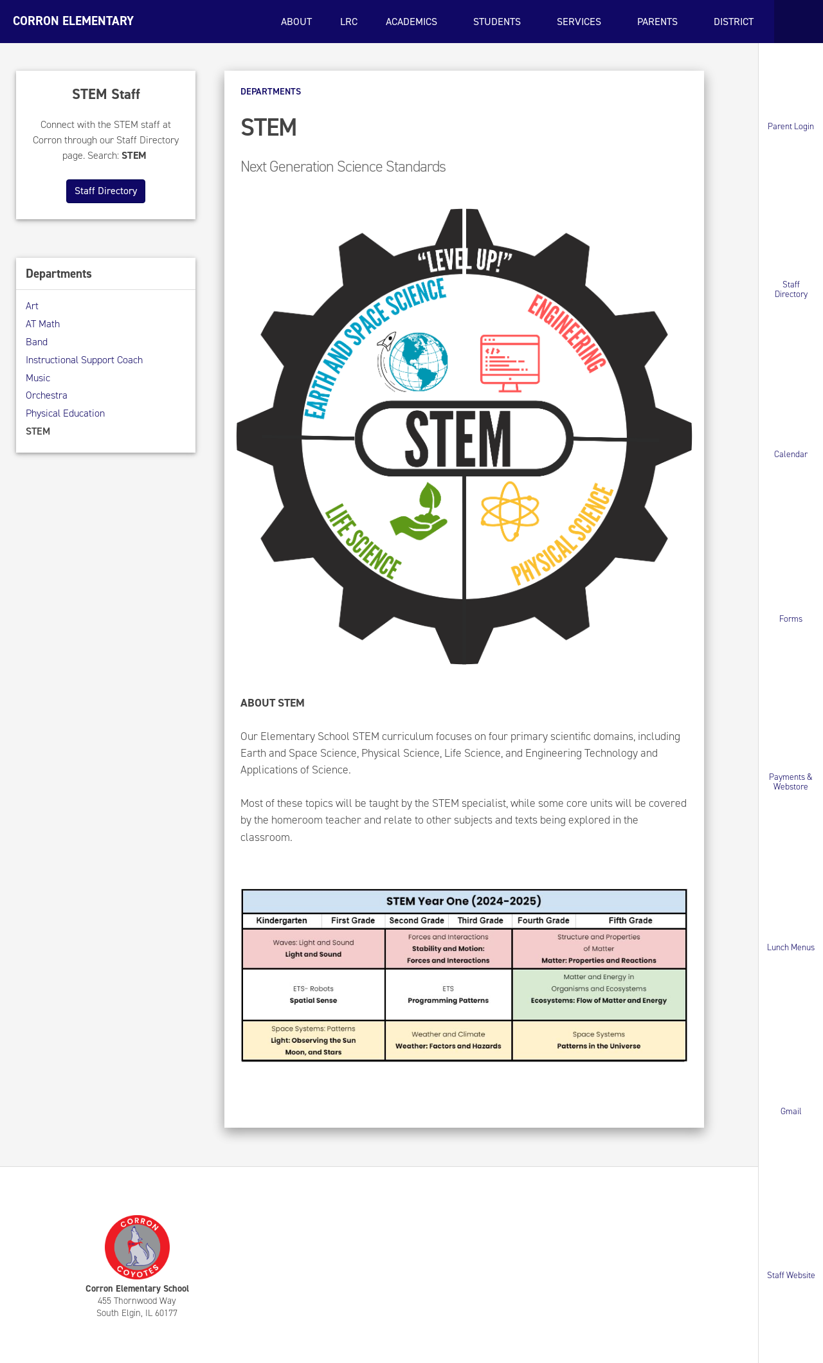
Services (580, 21)
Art (32, 305)
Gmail (791, 1111)
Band (37, 341)
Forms (790, 618)
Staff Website (791, 1275)
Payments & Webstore (791, 781)
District (735, 21)
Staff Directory (791, 289)
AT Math (43, 323)
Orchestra (47, 395)
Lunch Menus (791, 947)
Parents (658, 21)
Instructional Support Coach (84, 359)
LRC (348, 21)
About (296, 21)
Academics (413, 21)
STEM (38, 431)
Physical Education (65, 413)
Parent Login (791, 126)
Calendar (791, 454)
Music (38, 377)
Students (498, 21)
